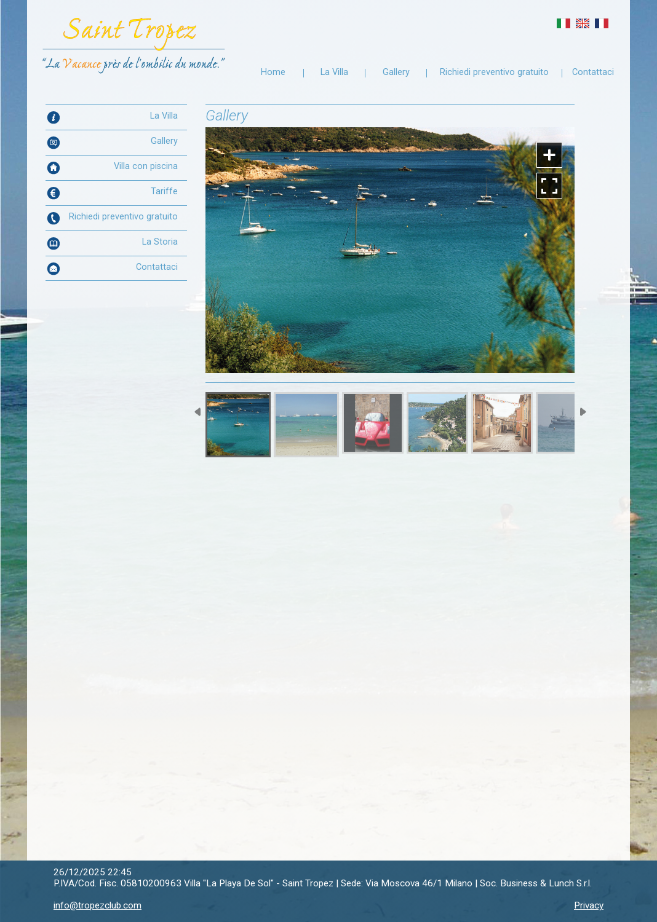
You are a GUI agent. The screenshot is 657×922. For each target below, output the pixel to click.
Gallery (396, 72)
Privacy (588, 905)
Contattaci (593, 72)
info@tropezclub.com (97, 905)
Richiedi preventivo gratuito (494, 72)
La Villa (334, 72)
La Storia (160, 242)
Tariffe (164, 191)
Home (273, 72)
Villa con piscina (146, 166)
